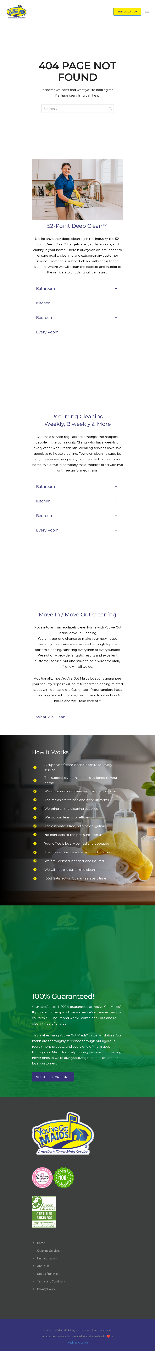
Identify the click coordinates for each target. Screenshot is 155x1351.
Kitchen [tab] (77, 303)
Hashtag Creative (77, 1342)
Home (41, 1243)
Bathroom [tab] (77, 288)
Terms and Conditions (51, 1281)
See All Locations (53, 1077)
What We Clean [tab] (77, 717)
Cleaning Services (48, 1250)
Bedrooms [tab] (77, 318)
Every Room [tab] (77, 332)
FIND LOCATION (127, 11)
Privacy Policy (46, 1289)
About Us (43, 1266)
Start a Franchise (48, 1273)
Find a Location (47, 1258)
